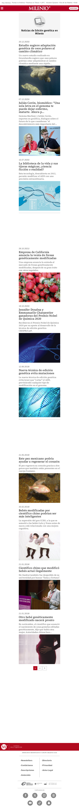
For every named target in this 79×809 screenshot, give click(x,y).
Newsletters (26, 760)
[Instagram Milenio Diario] (44, 795)
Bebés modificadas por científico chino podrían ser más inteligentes (37, 513)
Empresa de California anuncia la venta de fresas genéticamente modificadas (37, 255)
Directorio (47, 760)
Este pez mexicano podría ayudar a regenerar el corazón (39, 460)
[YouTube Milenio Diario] (30, 803)
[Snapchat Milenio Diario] (48, 803)
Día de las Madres (66, 2)
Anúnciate (25, 775)
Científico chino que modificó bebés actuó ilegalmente (39, 569)
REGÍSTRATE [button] (73, 8)
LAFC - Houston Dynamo (49, 2)
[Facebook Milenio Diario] (25, 795)
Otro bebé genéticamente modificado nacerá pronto (36, 618)
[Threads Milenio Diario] (53, 795)
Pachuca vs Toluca (32, 2)
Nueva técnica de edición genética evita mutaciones (36, 371)
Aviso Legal (47, 770)
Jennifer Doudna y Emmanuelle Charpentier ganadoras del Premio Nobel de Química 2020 (38, 314)
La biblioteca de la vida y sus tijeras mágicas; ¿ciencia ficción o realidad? (38, 166)
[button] (2, 9)
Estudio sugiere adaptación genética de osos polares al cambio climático (37, 48)
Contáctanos (27, 765)
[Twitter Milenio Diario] (34, 795)
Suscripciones (27, 770)
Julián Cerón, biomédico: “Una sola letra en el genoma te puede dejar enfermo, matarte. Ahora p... (39, 107)
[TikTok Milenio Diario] (39, 803)
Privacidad (47, 765)
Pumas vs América (18, 2)
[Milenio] (39, 8)
